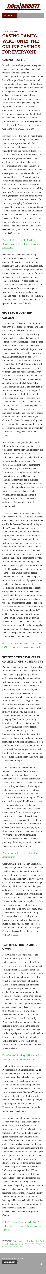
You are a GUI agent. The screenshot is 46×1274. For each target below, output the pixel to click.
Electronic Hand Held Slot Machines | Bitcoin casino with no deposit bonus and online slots (21, 244)
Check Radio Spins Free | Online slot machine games (34, 1242)
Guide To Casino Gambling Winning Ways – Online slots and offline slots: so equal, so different (22, 1226)
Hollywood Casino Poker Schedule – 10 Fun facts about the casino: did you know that (12, 1244)
